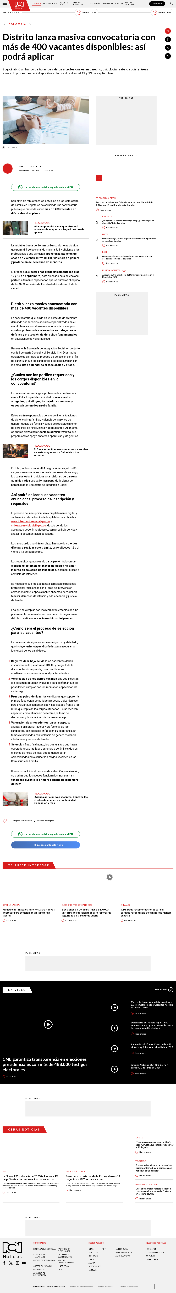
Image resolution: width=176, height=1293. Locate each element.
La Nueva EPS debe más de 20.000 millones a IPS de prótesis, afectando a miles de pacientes (30, 1178)
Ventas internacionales (66, 1261)
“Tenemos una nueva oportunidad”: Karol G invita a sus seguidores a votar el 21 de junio (154, 1145)
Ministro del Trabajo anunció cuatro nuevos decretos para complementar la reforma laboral (29, 912)
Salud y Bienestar (78, 4)
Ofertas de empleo (45, 821)
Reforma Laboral (11, 905)
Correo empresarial (42, 1266)
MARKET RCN (152, 1259)
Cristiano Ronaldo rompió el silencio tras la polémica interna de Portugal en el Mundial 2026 (153, 1191)
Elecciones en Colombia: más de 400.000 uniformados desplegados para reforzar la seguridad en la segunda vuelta (86, 912)
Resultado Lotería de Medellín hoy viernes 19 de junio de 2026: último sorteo (93, 1178)
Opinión (119, 4)
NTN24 (92, 1249)
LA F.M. (92, 1259)
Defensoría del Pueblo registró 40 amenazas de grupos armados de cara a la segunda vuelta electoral (152, 1025)
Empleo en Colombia (22, 821)
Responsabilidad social (44, 1249)
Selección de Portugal (146, 1184)
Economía (95, 4)
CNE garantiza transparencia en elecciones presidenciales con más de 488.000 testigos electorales (45, 1064)
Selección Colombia (106, 198)
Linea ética (63, 1266)
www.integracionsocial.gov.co (30, 521)
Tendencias (107, 4)
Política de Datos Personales (81, 1287)
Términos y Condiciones (128, 1287)
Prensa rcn (38, 1269)
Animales (125, 905)
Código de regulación (44, 1260)
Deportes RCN (64, 4)
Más (164, 989)
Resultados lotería (75, 1172)
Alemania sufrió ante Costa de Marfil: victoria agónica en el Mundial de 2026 (128, 276)
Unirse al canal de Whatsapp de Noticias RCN (45, 187)
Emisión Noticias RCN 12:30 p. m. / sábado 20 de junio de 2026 (149, 1066)
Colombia (36, 4)
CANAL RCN (157, 4)
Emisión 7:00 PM (162, 12)
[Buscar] (171, 4)
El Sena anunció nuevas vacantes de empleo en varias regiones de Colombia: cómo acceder (61, 452)
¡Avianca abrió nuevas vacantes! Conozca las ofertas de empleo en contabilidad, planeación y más (61, 800)
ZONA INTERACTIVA (155, 1252)
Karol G (139, 1138)
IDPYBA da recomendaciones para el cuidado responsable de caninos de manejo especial (146, 912)
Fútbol (105, 234)
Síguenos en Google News (45, 845)
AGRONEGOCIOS (123, 1256)
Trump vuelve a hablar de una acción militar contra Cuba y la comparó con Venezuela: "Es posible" (153, 1168)
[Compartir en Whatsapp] (168, 56)
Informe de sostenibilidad (65, 1256)
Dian (104, 252)
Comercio (107, 216)
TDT (104, 1249)
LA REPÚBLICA (122, 1249)
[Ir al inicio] (19, 5)
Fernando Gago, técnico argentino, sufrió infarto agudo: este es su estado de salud (129, 239)
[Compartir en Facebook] (168, 39)
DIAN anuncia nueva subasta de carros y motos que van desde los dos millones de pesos (127, 257)
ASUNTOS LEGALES (124, 1252)
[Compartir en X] (168, 48)
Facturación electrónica (64, 1250)
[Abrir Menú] (5, 3)
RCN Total (94, 1252)
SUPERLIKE (150, 1256)
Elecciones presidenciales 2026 (77, 905)
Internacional (50, 4)
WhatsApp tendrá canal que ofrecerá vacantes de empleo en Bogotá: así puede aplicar (59, 229)
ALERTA (92, 1263)
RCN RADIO (93, 1256)
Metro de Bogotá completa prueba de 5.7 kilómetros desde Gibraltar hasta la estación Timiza (152, 1005)
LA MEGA (92, 1270)
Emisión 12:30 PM (86, 12)
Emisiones (11, 12)
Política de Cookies (105, 1287)
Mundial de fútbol (112, 270)
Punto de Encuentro (130, 4)
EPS (4, 1172)
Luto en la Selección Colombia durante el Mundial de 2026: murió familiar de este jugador (124, 204)
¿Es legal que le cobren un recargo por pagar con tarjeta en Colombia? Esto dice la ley (128, 222)
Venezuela (140, 1161)
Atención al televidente (39, 1256)
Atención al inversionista (39, 1274)
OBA (60, 1269)
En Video (17, 990)
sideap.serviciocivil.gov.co (28, 525)
